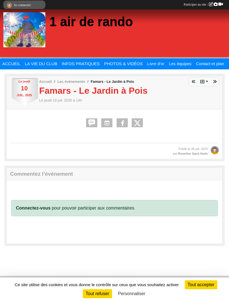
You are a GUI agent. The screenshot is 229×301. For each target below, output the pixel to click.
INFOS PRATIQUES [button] (81, 63)
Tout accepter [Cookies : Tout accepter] (201, 284)
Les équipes (180, 63)
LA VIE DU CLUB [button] (41, 63)
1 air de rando (91, 22)
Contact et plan (210, 63)
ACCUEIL (11, 63)
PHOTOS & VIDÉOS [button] (123, 63)
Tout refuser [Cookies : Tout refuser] (97, 293)
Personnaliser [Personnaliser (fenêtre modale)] (131, 293)
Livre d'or (155, 63)
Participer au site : (203, 4)
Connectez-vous (33, 208)
